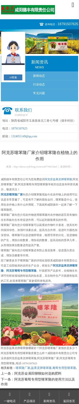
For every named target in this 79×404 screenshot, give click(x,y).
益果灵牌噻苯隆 (41, 368)
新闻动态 (39, 75)
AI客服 (13, 77)
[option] (39, 41)
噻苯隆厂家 (23, 368)
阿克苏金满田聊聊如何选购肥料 (38, 373)
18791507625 (68, 24)
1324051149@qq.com (24, 136)
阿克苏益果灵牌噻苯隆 (58, 179)
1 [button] (38, 48)
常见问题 (39, 93)
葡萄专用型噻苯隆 (64, 368)
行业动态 (39, 84)
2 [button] (42, 48)
